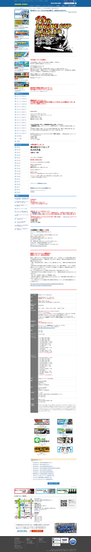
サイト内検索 (76, 3)
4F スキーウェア (17, 543)
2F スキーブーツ (17, 540)
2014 (18, 179)
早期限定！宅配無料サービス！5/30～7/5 (21, 50)
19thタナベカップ (43, 91)
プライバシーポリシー (43, 542)
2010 (18, 189)
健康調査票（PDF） (35, 125)
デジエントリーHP (41, 313)
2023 (18, 155)
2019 (18, 165)
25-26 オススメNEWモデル (21, 130)
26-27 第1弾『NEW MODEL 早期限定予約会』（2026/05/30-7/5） (21, 28)
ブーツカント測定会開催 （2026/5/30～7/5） (42, 477)
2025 (18, 149)
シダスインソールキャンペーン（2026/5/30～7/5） (44, 475)
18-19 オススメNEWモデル (21, 112)
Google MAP (41, 305)
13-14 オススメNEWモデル (21, 98)
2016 (18, 173)
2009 (18, 192)
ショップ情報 (18, 138)
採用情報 (57, 6)
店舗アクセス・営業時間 (72, 6)
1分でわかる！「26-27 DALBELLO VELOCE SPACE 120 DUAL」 (47, 468)
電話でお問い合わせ (56, 3)
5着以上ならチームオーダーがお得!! (21, 80)
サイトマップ (41, 540)
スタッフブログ (29, 540)
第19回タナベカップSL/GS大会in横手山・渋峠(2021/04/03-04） (48, 10)
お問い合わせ (68, 3)
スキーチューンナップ (18, 547)
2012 (18, 184)
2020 (18, 163)
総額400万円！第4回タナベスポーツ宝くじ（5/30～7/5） (21, 39)
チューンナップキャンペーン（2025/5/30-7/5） (43, 479)
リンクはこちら (71, 505)
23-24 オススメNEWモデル (21, 125)
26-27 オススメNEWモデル (21, 133)
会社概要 (40, 539)
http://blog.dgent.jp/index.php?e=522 (38, 245)
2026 (18, 147)
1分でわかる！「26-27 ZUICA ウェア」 (41, 464)
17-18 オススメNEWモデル (21, 109)
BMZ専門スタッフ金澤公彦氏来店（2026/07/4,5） (43, 473)
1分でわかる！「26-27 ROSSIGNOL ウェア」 (42, 462)
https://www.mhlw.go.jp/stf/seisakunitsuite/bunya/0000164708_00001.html (46, 283)
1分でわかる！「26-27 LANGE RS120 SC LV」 (43, 466)
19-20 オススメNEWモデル (21, 114)
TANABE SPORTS (21, 4)
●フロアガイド (17, 538)
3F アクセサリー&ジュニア (19, 542)
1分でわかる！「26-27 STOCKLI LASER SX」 (43, 470)
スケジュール (66, 133)
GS (59, 133)
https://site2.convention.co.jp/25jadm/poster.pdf (41, 285)
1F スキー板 (16, 539)
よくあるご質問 (29, 542)
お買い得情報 (18, 135)
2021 (18, 160)
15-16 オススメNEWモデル (21, 104)
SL (57, 133)
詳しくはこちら (37, 510)
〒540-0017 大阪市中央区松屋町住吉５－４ (43, 499)
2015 (18, 176)
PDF (41, 117)
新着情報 (28, 539)
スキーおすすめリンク (31, 543)
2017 (18, 171)
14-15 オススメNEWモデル (21, 101)
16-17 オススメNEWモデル (21, 106)
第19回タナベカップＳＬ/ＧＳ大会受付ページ (40, 188)
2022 (18, 157)
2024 (18, 152)
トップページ (32, 6)
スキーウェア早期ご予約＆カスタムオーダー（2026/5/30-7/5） (21, 70)
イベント (44, 6)
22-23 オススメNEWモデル (21, 122)
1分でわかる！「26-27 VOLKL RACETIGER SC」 (43, 471)
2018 (18, 168)
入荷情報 (18, 141)
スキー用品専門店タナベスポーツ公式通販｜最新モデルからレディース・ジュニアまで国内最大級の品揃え (64, 6)
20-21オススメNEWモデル (21, 117)
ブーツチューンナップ (18, 548)
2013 (18, 181)
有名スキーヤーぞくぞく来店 (19, 59)
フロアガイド (38, 6)
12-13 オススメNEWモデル (21, 96)
